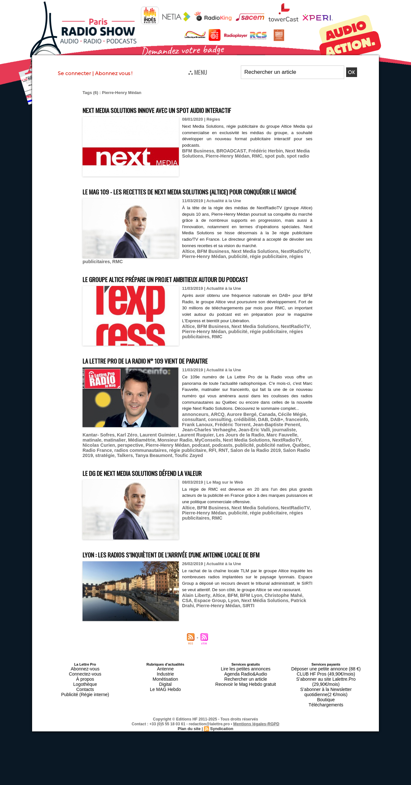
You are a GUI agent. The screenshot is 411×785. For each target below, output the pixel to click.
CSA (297, 618)
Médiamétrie (95, 450)
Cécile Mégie (281, 431)
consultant (192, 436)
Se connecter (74, 73)
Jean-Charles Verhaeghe (203, 440)
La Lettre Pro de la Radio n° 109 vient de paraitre (167, 371)
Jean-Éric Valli (244, 440)
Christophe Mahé (273, 618)
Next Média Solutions (246, 622)
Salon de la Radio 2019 (149, 460)
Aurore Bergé (235, 431)
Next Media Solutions (248, 263)
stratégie (219, 460)
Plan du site (190, 730)
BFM (227, 618)
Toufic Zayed (296, 460)
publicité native (185, 455)
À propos (85, 692)
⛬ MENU (197, 71)
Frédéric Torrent (115, 440)
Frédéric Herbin (257, 150)
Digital (166, 696)
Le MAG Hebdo (165, 700)
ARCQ (214, 431)
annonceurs (194, 431)
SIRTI (216, 627)
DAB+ (268, 436)
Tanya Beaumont (264, 460)
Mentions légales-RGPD (256, 726)
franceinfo (286, 436)
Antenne (165, 684)
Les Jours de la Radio (208, 445)
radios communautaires (272, 455)
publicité (232, 267)
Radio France (233, 455)
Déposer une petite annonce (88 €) (326, 684)
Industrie (165, 688)
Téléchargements (326, 708)
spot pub (266, 155)
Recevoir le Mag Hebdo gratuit (246, 696)
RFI (110, 460)
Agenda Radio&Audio (245, 688)
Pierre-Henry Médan (223, 155)
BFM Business (196, 150)
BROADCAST (226, 150)
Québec (210, 455)
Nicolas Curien (255, 450)
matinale (271, 445)
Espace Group (196, 622)
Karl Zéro (107, 445)
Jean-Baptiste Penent (155, 440)
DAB (255, 436)
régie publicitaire (260, 267)
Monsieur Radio (125, 450)
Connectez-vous (85, 688)
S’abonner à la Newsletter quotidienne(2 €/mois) (325, 698)
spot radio (287, 155)
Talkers (238, 460)
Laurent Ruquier (169, 445)
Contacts (85, 700)
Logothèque (85, 696)
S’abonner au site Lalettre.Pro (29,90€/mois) (326, 692)
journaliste (270, 440)
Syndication (221, 730)
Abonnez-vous (85, 684)
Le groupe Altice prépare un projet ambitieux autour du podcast (193, 289)
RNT (120, 460)
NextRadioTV (284, 263)
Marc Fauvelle (246, 445)
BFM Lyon (244, 618)
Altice (187, 263)
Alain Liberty (194, 618)
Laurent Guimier (134, 445)
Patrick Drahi (282, 622)
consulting (216, 436)
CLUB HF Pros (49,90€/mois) (326, 688)
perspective (283, 450)
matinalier (292, 445)
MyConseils (154, 450)
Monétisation (165, 692)
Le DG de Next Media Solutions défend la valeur (163, 477)
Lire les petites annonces (245, 684)
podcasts (138, 455)
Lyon (218, 622)
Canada (259, 431)
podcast (119, 455)
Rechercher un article (246, 692)
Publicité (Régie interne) (85, 704)
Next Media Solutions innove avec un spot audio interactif (183, 109)
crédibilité (239, 436)
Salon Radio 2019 (191, 460)
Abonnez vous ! (113, 73)
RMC (250, 155)
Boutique (326, 704)
